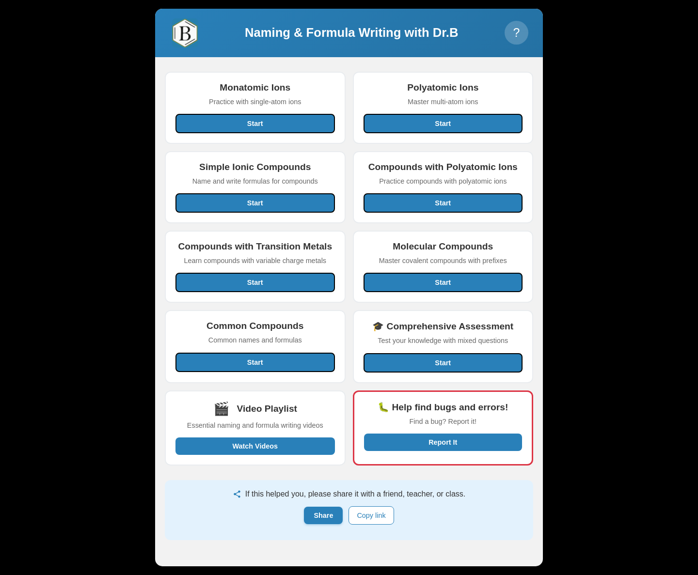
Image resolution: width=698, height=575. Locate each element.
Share (323, 515)
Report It (442, 442)
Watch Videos (255, 446)
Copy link (371, 515)
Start (255, 123)
